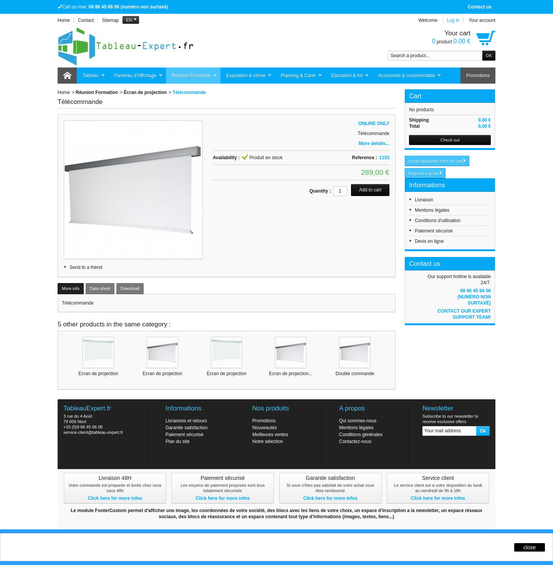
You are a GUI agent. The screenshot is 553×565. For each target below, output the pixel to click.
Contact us (480, 7)
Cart (415, 96)
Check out (450, 140)
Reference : (364, 157)
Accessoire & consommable (410, 76)
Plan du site (178, 441)
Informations (427, 185)
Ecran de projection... (290, 373)
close (529, 547)
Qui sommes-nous (357, 420)
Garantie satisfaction (186, 427)
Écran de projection (145, 92)
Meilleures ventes (270, 434)
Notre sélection (267, 441)
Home (64, 92)
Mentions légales (432, 210)
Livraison (424, 200)
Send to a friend (86, 267)
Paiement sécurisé (434, 231)
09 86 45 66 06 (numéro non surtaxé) (474, 297)
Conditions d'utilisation (437, 220)
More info (70, 288)
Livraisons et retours (186, 420)
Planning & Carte (301, 76)
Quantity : (320, 191)
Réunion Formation (194, 76)
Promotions (478, 75)
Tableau (94, 76)
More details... (374, 143)
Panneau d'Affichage (138, 76)
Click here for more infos (115, 498)
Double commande (355, 373)
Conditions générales (360, 434)
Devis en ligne (429, 241)
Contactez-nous (355, 441)
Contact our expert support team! (464, 314)
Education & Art (350, 76)
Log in (453, 20)
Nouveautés (264, 427)
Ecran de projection (98, 373)
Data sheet (100, 288)
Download (130, 288)
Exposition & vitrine (249, 76)
